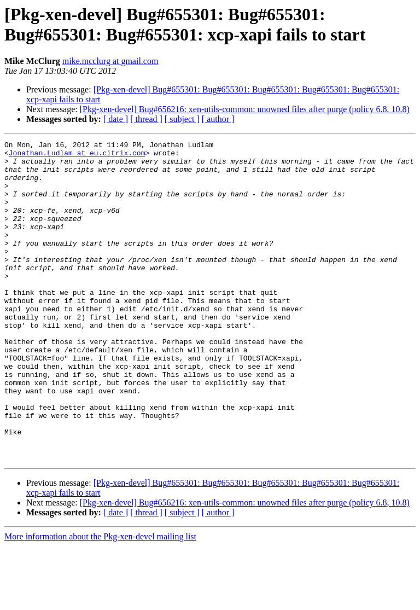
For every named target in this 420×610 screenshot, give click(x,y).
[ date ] (115, 119)
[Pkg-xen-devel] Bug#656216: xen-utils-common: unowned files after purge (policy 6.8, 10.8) (245, 109)
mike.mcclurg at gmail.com (110, 61)
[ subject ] (182, 119)
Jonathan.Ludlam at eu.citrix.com (77, 156)
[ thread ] (146, 119)
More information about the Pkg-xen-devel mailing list (100, 600)
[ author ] (218, 119)
